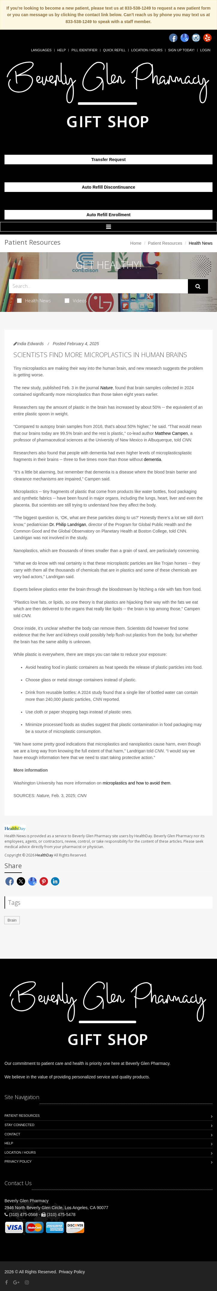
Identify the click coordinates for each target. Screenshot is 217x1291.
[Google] (184, 38)
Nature (106, 387)
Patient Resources (165, 243)
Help (61, 50)
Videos (76, 300)
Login (205, 50)
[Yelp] (207, 38)
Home (135, 243)
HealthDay (44, 855)
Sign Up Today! (181, 50)
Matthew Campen (171, 433)
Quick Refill (114, 50)
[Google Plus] (16, 1282)
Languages (41, 50)
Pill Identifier (84, 50)
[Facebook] (173, 38)
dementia (152, 459)
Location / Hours (146, 50)
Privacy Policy (18, 1161)
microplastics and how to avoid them (137, 783)
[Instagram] (196, 38)
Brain (11, 920)
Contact (12, 1134)
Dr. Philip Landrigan (67, 524)
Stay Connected (19, 1125)
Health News (34, 300)
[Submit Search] (198, 286)
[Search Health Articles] (98, 286)
